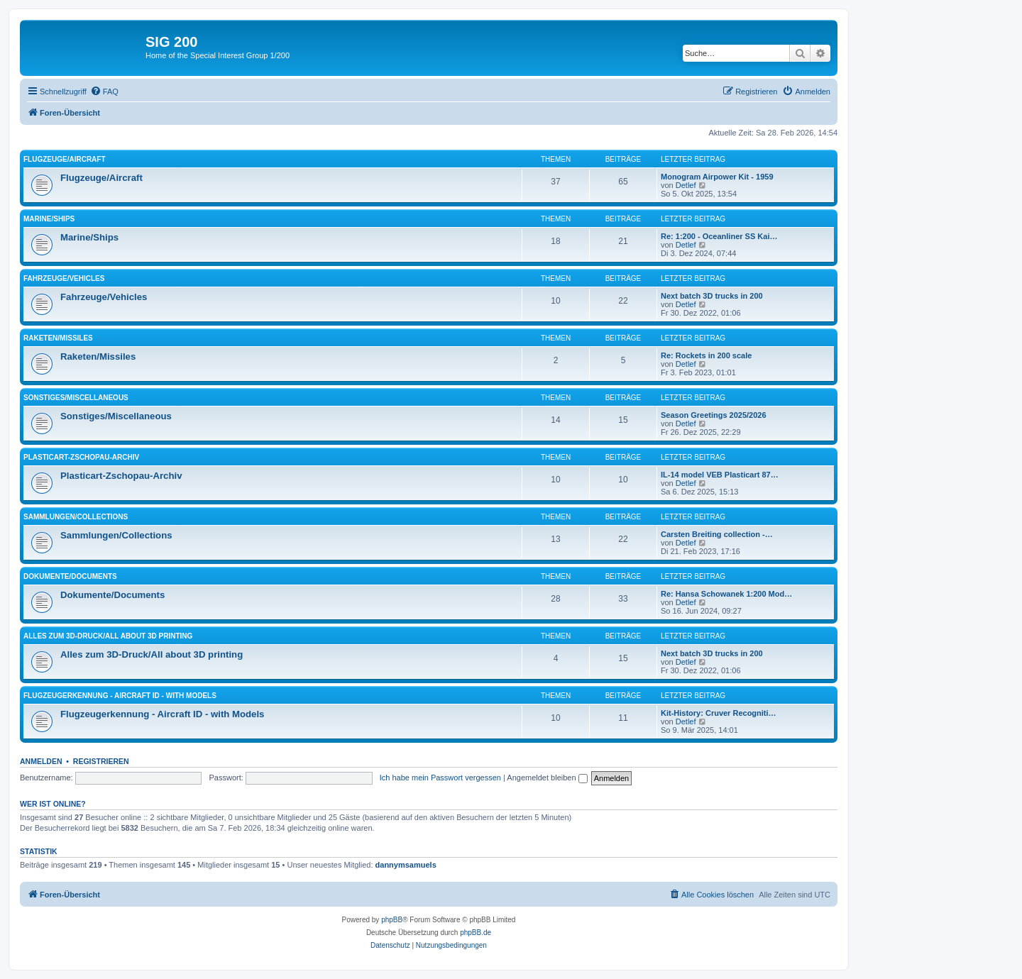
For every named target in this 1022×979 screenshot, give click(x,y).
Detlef (686, 185)
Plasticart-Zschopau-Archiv (81, 457)
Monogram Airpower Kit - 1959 (717, 176)
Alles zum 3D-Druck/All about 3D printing (107, 636)
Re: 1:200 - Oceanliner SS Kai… (719, 236)
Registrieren (101, 761)
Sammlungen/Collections (75, 517)
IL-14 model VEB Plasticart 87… (720, 474)
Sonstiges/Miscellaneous (75, 398)
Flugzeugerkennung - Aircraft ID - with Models (119, 695)
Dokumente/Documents (70, 576)
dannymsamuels (405, 865)
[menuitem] (104, 91)
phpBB (391, 920)
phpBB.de (475, 932)
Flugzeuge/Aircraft (64, 159)
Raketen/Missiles (58, 338)
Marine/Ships (49, 219)
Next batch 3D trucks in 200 (712, 296)
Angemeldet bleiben (547, 777)
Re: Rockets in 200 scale (706, 355)
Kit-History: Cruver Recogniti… (718, 713)
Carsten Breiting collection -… (717, 534)
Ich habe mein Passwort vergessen (440, 777)
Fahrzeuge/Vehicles (63, 278)
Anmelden (41, 761)
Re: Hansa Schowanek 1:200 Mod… (726, 594)
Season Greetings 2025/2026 (713, 415)
